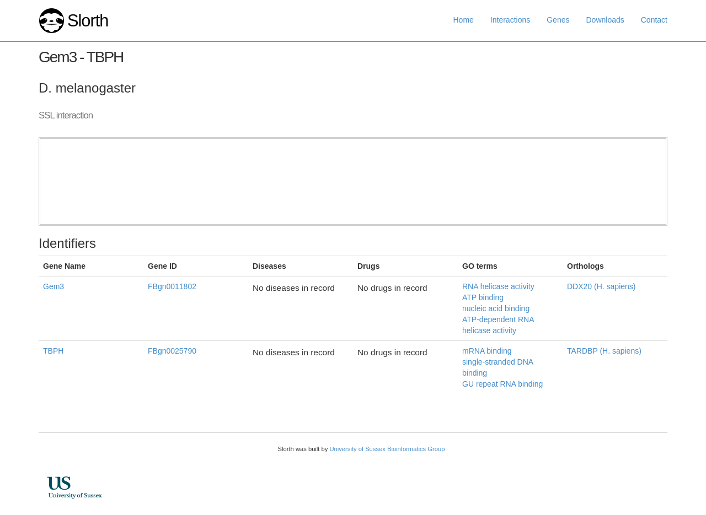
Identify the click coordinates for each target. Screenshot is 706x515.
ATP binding (483, 297)
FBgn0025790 (172, 350)
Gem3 (53, 286)
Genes (558, 19)
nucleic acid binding (496, 308)
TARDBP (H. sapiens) (604, 350)
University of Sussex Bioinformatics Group (387, 449)
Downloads (605, 19)
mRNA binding (487, 350)
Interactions (510, 19)
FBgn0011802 (172, 286)
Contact (654, 19)
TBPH (53, 350)
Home (463, 19)
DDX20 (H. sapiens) (601, 286)
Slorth (87, 20)
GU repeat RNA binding (502, 384)
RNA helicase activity (498, 286)
